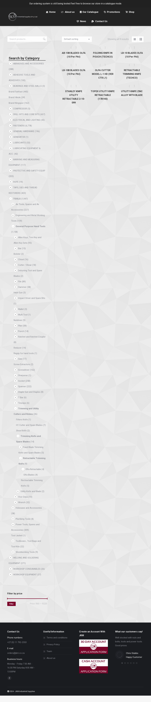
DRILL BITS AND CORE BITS (26, 120)
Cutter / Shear (25, 271)
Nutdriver (18, 326)
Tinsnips (22, 409)
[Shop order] (77, 46)
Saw (20, 365)
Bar (19, 255)
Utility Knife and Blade (31, 497)
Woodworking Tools (25, 558)
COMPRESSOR (20, 115)
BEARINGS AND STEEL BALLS (27, 92)
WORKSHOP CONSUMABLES (26, 575)
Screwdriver (23, 376)
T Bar (20, 404)
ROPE (15, 188)
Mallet (21, 315)
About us (51, 664)
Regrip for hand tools (24, 359)
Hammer (22, 293)
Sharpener (23, 381)
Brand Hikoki (14, 103)
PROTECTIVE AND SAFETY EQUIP (29, 177)
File (19, 288)
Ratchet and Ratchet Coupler (32, 343)
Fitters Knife (22, 426)
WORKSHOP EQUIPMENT (25, 581)
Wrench (21, 508)
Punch (21, 337)
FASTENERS (19, 132)
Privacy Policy (53, 651)
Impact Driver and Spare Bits (31, 304)
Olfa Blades (29, 481)
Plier (20, 332)
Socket (21, 387)
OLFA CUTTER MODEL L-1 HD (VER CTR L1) (102, 80)
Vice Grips (23, 503)
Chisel (21, 266)
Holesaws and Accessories (29, 514)
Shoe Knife (21, 437)
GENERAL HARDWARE (23, 137)
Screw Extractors (22, 370)
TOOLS (17, 205)
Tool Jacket (16, 542)
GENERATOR (19, 143)
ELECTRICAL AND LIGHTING (26, 126)
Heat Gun (18, 299)
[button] (122, 669)
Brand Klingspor (16, 109)
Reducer (17, 354)
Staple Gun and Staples (29, 398)
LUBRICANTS (19, 149)
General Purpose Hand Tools (30, 232)
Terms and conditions (57, 644)
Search (44, 45)
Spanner (22, 393)
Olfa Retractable (33, 475)
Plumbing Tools (23, 525)
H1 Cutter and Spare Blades (29, 431)
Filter (11, 610)
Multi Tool (22, 321)
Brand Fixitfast (16, 98)
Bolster (17, 260)
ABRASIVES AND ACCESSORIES (28, 70)
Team (49, 657)
